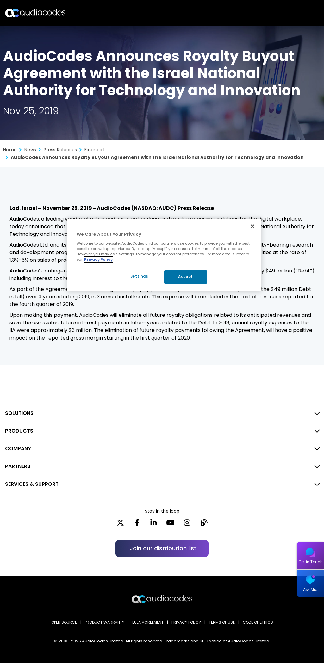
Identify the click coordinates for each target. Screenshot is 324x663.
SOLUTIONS (19, 413)
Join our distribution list (163, 548)
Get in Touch (310, 562)
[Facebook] (137, 525)
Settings (139, 276)
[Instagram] (187, 525)
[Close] (252, 226)
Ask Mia (310, 589)
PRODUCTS (19, 431)
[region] (164, 255)
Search (292, 13)
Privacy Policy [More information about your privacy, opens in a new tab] (98, 259)
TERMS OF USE (222, 622)
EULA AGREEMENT (148, 622)
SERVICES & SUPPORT (32, 484)
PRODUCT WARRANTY (104, 622)
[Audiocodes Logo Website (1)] (35, 13)
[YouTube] (170, 525)
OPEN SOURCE (64, 622)
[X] (120, 525)
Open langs (303, 13)
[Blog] (204, 525)
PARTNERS (17, 466)
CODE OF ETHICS (258, 622)
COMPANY (18, 448)
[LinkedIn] (153, 525)
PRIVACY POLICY (186, 622)
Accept (185, 276)
